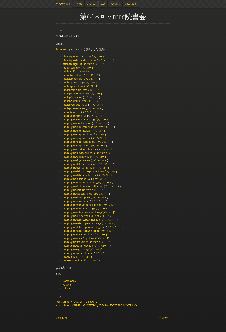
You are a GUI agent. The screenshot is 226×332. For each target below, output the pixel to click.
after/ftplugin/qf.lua (74, 64)
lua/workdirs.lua (72, 260)
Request (115, 3)
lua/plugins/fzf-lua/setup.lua (80, 175)
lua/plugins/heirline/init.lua (79, 182)
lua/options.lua (72, 112)
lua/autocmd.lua (72, 75)
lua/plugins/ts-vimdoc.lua (78, 245)
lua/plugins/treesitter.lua (77, 242)
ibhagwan (61, 49)
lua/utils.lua (70, 256)
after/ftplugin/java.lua (76, 56)
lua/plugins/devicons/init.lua (80, 149)
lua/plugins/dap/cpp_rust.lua (80, 127)
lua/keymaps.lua (72, 78)
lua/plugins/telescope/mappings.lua (84, 227)
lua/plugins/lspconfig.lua (77, 193)
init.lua (67, 71)
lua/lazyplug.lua (72, 82)
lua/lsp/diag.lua (72, 89)
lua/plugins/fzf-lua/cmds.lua (79, 164)
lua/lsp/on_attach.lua (75, 104)
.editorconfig (70, 67)
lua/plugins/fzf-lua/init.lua (78, 167)
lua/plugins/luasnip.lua (76, 197)
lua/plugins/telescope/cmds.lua (81, 219)
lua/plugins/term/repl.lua (78, 238)
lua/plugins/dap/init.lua (77, 134)
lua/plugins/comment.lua (78, 119)
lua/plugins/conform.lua (77, 123)
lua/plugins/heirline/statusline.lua (83, 186)
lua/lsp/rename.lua (74, 108)
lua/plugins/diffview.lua (77, 156)
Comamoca (69, 281)
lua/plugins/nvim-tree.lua (78, 216)
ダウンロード (98, 56)
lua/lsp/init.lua (71, 101)
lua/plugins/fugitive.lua (76, 160)
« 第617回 (61, 317)
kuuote (67, 284)
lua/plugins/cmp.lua (75, 115)
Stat (103, 3)
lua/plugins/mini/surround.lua (81, 212)
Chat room (130, 3)
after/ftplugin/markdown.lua (79, 60)
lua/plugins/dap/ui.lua (76, 145)
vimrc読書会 (63, 3)
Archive (91, 3)
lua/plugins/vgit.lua (74, 249)
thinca (66, 288)
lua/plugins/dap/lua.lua (77, 138)
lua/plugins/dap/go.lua (76, 130)
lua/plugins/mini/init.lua (77, 208)
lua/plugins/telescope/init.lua (80, 223)
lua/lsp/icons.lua (72, 97)
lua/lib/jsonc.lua (72, 86)
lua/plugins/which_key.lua (78, 253)
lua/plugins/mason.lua (76, 201)
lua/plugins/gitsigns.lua (77, 178)
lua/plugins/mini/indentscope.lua (82, 204)
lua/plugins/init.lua (74, 190)
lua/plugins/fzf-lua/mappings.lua (82, 171)
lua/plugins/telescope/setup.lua (81, 230)
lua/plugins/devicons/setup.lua (81, 153)
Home (78, 3)
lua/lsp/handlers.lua (75, 93)
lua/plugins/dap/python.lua (79, 141)
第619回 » (164, 317)
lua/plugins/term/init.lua (77, 234)
